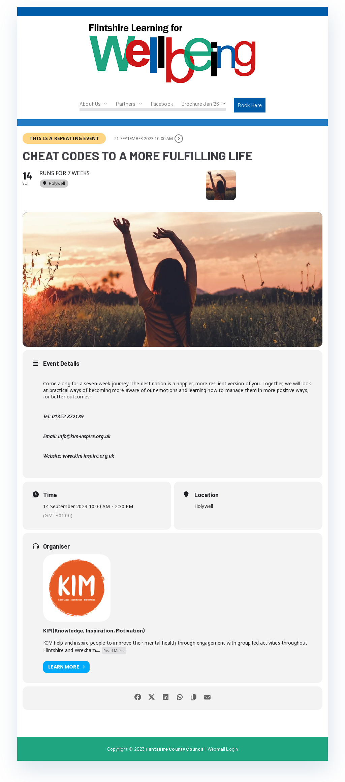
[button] (104, 103)
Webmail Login (223, 763)
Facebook (162, 103)
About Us (93, 103)
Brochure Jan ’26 (203, 103)
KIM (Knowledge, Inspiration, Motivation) (94, 645)
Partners (129, 103)
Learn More (66, 681)
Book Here (249, 105)
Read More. (114, 664)
